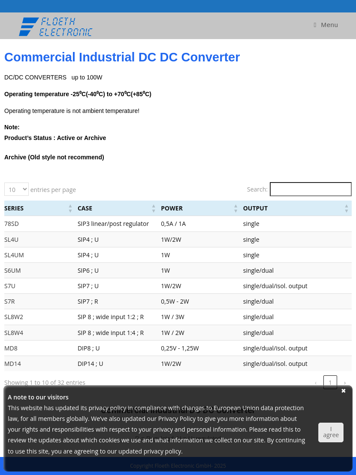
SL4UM (14, 255)
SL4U (11, 239)
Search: (257, 189)
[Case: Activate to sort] (124, 208)
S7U (9, 286)
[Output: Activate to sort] (307, 208)
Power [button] (209, 208)
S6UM (12, 270)
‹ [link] (272, 382)
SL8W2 (13, 317)
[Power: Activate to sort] (229, 208)
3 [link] (315, 382)
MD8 (11, 348)
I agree (331, 432)
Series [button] (14, 208)
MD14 (12, 363)
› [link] (345, 382)
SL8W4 (13, 333)
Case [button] (61, 208)
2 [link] (301, 382)
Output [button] (277, 208)
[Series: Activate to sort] (28, 208)
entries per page (52, 190)
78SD (11, 223)
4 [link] (330, 382)
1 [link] (286, 382)
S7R (9, 301)
